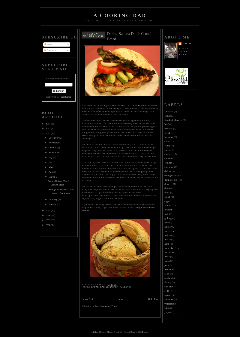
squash (167, 295)
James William (129, 332)
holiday (168, 226)
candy (167, 145)
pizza (167, 260)
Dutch (167, 196)
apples (167, 115)
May (51, 167)
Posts (48, 44)
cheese (167, 150)
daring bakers (109, 287)
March (52, 176)
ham (166, 222)
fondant (168, 209)
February (53, 199)
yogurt (167, 312)
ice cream (169, 231)
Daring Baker (139, 105)
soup (166, 290)
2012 (48, 133)
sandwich (126, 287)
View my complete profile (184, 52)
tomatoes (168, 299)
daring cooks (170, 179)
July (51, 157)
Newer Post (87, 299)
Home (121, 299)
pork (166, 265)
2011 (48, 210)
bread (95, 287)
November (54, 142)
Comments (51, 50)
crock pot (169, 167)
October (53, 147)
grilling (168, 218)
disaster (168, 188)
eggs (166, 201)
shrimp (167, 282)
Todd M (186, 44)
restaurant (169, 269)
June (51, 162)
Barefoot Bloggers (173, 119)
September (54, 152)
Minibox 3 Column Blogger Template (106, 332)
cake (166, 141)
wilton (167, 307)
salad (167, 273)
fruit (166, 214)
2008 (48, 225)
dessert (167, 184)
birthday (168, 128)
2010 (48, 215)
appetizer (168, 111)
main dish (169, 248)
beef (166, 124)
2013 (48, 128)
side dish (168, 286)
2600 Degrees (143, 332)
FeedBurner (65, 96)
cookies (168, 162)
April (51, 171)
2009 (48, 220)
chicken (168, 154)
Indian (167, 235)
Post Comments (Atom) (106, 306)
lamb (166, 243)
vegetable (169, 303)
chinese (168, 158)
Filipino (168, 205)
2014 (48, 123)
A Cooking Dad (120, 15)
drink (167, 192)
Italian (167, 239)
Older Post (153, 299)
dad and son (170, 171)
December (54, 137)
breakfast (168, 137)
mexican (168, 252)
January (53, 204)
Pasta (167, 256)
